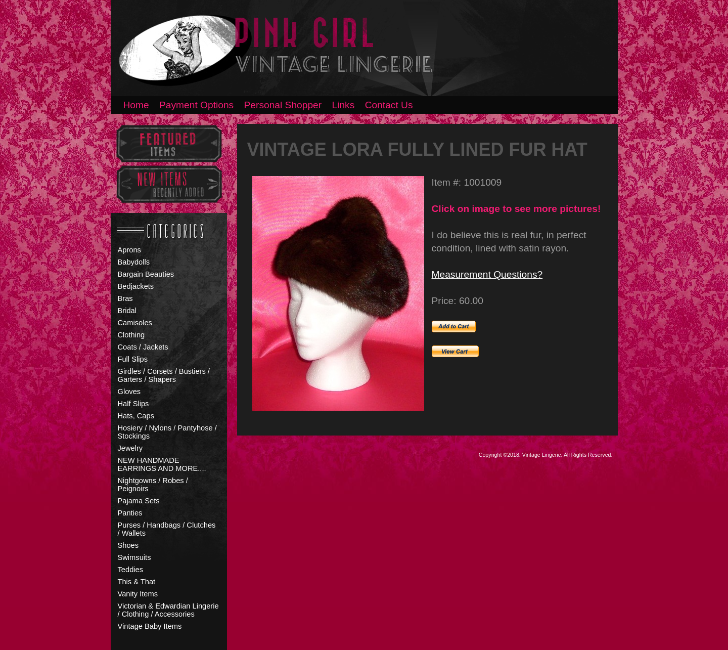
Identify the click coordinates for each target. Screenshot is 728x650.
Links (343, 105)
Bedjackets (136, 286)
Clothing (131, 335)
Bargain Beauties (146, 274)
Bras (125, 298)
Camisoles (135, 323)
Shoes (128, 545)
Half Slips (133, 404)
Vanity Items (138, 594)
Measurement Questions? (487, 274)
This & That (137, 582)
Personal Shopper (283, 105)
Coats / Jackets (143, 347)
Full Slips (133, 359)
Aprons (129, 250)
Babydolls (134, 262)
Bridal (127, 311)
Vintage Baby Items (150, 626)
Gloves (129, 391)
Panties (130, 513)
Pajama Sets (139, 501)
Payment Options (196, 105)
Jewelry (130, 448)
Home (136, 105)
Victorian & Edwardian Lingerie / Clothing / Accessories (168, 610)
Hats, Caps (136, 416)
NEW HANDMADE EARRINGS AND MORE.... (162, 464)
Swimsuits (134, 557)
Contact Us (389, 105)
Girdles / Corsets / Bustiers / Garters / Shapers (164, 375)
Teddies (131, 570)
